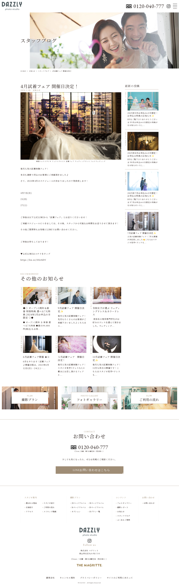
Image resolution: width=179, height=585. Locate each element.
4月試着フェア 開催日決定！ (50, 86)
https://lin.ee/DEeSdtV (33, 259)
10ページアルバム (96, 507)
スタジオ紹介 (49, 503)
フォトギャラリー (124, 503)
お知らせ (121, 511)
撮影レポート (122, 507)
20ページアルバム (79, 503)
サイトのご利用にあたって (120, 577)
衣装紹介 (29, 507)
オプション (76, 511)
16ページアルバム (79, 507)
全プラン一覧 (94, 511)
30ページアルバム (96, 503)
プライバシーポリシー (91, 577)
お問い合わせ (149, 503)
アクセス (29, 511)
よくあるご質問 (123, 520)
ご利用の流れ (49, 507)
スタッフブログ (123, 516)
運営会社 (50, 577)
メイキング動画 (50, 511)
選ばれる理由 (31, 503)
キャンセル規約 (67, 577)
